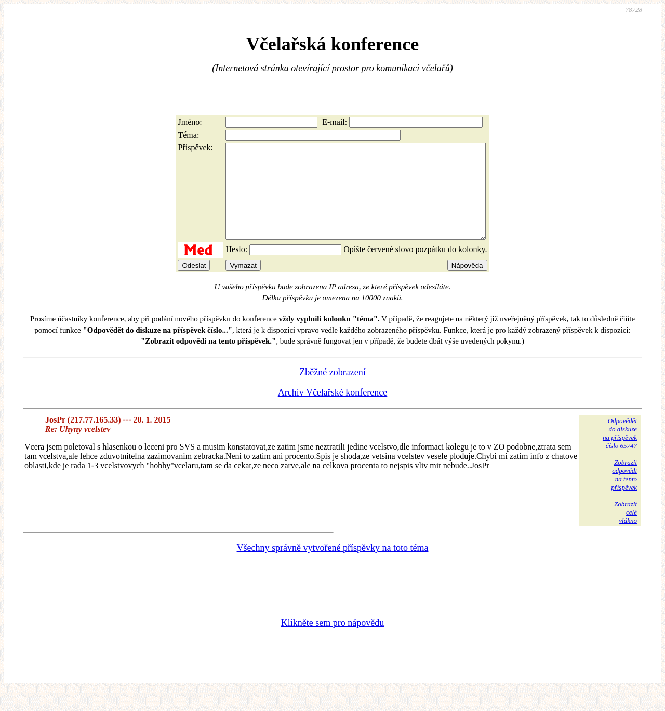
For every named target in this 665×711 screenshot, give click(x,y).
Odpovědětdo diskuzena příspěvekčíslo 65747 (620, 452)
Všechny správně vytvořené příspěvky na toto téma (333, 566)
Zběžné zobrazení (332, 391)
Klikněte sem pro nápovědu (332, 641)
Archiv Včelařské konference (333, 411)
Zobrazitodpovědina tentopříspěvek (624, 493)
